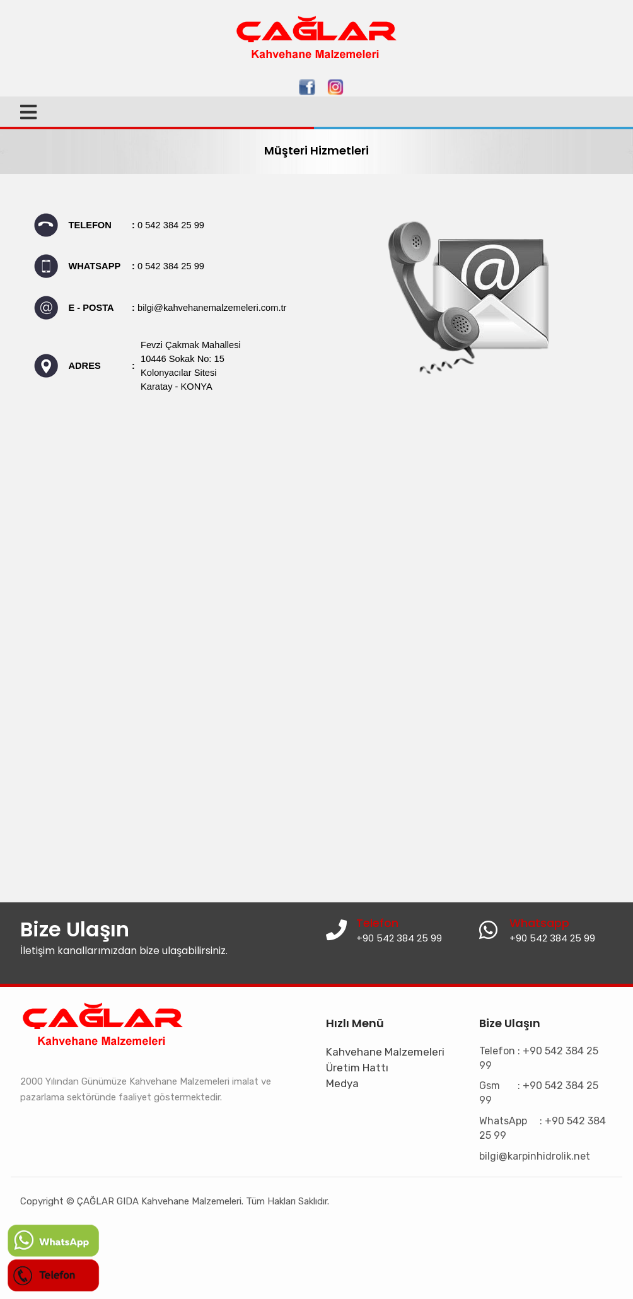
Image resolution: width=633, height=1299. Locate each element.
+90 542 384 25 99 (552, 938)
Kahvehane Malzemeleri (385, 1052)
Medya (342, 1083)
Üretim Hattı (357, 1067)
